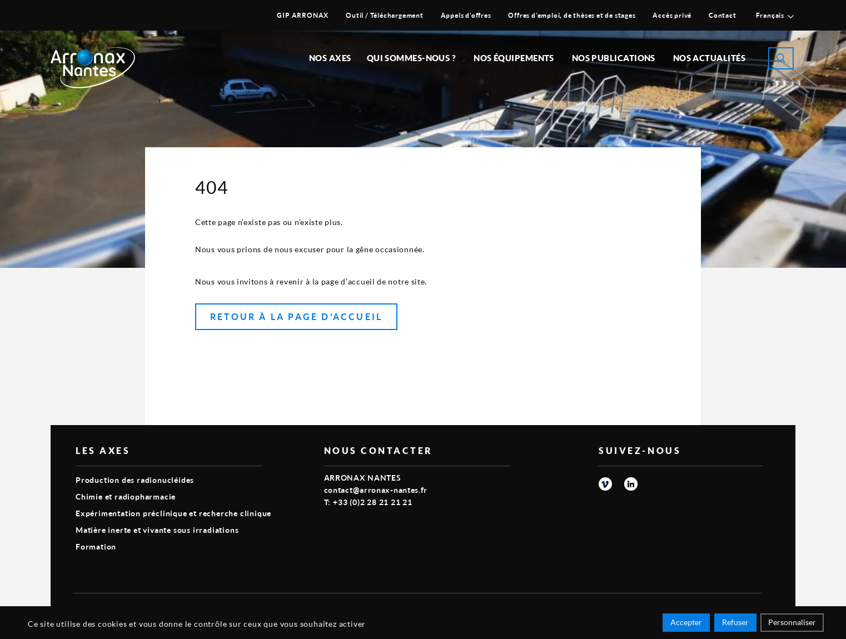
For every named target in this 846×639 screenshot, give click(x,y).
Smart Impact (737, 608)
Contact (722, 15)
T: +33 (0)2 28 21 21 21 (368, 502)
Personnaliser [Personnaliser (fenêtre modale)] (792, 623)
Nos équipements (514, 58)
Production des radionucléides (135, 480)
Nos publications (613, 58)
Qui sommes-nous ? (411, 58)
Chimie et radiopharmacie (126, 496)
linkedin (631, 484)
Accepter (686, 623)
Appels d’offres (466, 15)
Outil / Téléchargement (385, 15)
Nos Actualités (709, 58)
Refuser (735, 623)
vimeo (605, 484)
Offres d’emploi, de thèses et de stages (571, 15)
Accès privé (672, 15)
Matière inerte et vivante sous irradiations (157, 530)
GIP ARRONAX (303, 15)
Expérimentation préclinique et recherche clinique (173, 513)
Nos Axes (330, 58)
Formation (96, 546)
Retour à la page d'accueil (296, 316)
